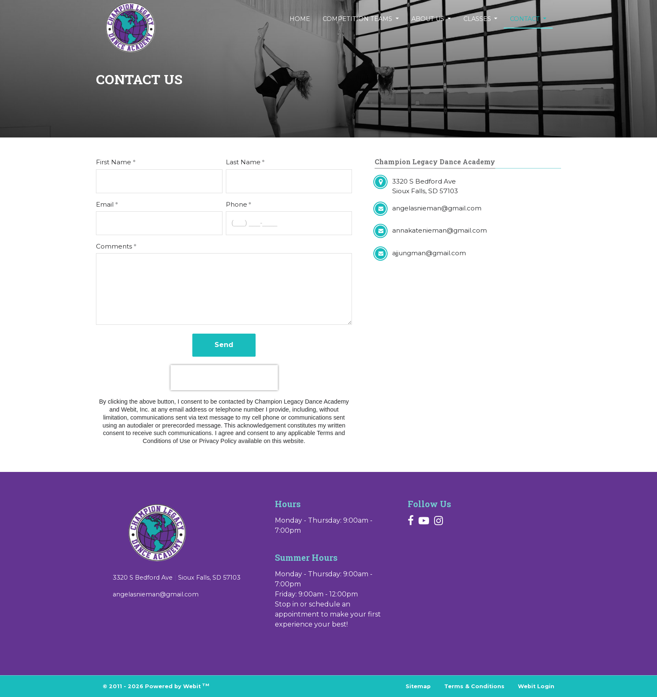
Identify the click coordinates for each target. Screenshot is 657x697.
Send (224, 345)
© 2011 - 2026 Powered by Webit (156, 685)
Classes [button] (478, 19)
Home (300, 19)
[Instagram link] (438, 521)
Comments (114, 246)
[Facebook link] (411, 521)
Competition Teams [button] (358, 19)
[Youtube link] (424, 521)
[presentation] (224, 377)
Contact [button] (525, 19)
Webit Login (536, 686)
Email (105, 204)
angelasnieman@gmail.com (156, 594)
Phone (236, 204)
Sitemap (418, 686)
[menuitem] (299, 19)
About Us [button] (428, 19)
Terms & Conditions (474, 686)
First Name (113, 162)
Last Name (243, 162)
